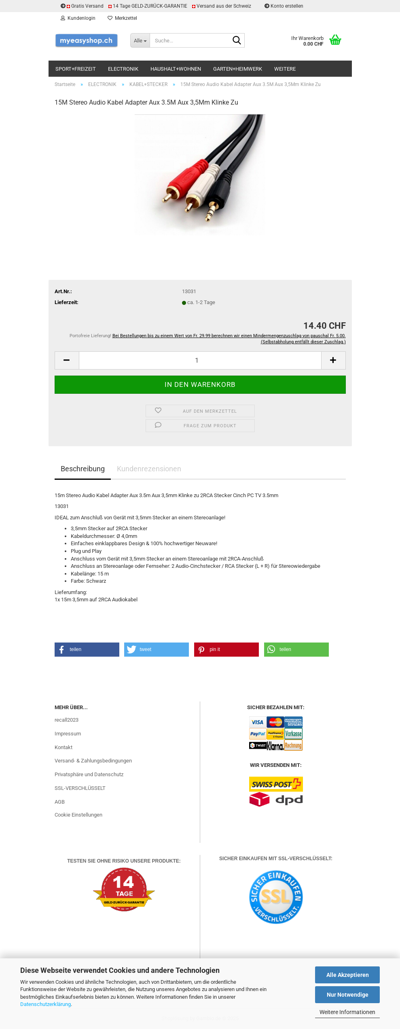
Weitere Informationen (347, 1012)
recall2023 (66, 720)
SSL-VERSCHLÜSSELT (80, 788)
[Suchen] (237, 41)
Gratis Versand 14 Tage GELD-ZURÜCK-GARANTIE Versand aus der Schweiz (156, 6)
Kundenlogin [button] (78, 18)
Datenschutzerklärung (45, 1004)
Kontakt (63, 747)
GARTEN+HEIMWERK (237, 69)
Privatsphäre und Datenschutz (89, 774)
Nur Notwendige (347, 994)
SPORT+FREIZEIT (75, 69)
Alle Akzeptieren (347, 975)
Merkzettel (122, 18)
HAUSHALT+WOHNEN (175, 69)
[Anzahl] (200, 360)
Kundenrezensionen (149, 468)
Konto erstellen (284, 6)
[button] (67, 360)
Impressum (68, 734)
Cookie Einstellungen (78, 815)
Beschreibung (83, 468)
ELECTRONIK (123, 69)
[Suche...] (140, 40)
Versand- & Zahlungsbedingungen (93, 761)
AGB (60, 802)
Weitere (285, 69)
